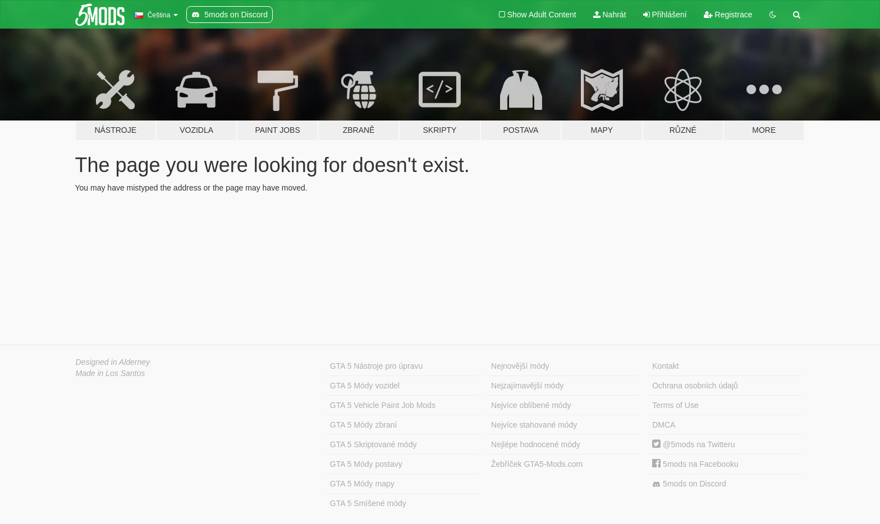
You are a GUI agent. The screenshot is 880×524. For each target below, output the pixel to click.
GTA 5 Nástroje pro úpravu (376, 365)
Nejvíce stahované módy (534, 424)
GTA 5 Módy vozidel (365, 385)
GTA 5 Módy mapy (362, 483)
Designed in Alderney (113, 362)
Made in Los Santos (110, 373)
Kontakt (665, 365)
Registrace (728, 14)
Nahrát (609, 14)
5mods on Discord (689, 484)
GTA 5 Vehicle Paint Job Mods (383, 405)
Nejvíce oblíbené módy (531, 405)
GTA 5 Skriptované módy (373, 444)
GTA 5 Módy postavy (366, 464)
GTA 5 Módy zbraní (363, 424)
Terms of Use (675, 405)
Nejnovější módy (520, 365)
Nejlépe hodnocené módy (535, 444)
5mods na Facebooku (695, 464)
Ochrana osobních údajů (695, 385)
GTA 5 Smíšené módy (368, 503)
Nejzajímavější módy (527, 385)
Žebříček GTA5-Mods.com (537, 464)
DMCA (663, 424)
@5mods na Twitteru (693, 444)
